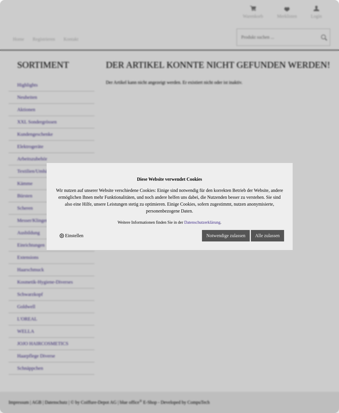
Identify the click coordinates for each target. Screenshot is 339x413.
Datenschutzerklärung (202, 222)
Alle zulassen (267, 235)
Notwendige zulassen (225, 235)
